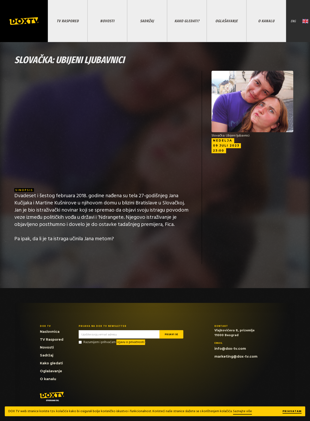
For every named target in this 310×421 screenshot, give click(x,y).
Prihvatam (292, 412)
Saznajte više (242, 411)
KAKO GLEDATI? (186, 21)
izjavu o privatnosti (130, 342)
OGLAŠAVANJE (226, 21)
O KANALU (266, 21)
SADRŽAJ (147, 21)
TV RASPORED (68, 21)
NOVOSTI (107, 21)
